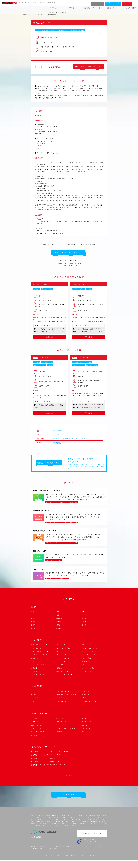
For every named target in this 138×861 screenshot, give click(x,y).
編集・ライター (87, 665)
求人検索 (127, 3)
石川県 (84, 625)
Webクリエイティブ (37, 726)
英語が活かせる (36, 729)
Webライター (60, 665)
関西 (83, 612)
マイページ (61, 266)
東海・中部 (60, 612)
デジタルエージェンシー (61, 435)
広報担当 (34, 668)
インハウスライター (88, 672)
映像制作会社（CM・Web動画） (66, 695)
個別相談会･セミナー (57, 8)
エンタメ (34, 736)
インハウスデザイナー (38, 675)
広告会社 (34, 692)
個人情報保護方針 (55, 850)
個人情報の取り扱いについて (40, 850)
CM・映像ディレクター (89, 655)
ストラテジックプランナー (65, 649)
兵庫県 (33, 625)
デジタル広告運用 (37, 662)
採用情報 (40, 848)
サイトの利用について (65, 848)
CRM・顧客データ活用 (63, 672)
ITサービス (34, 698)
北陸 (57, 615)
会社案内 (33, 848)
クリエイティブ (87, 722)
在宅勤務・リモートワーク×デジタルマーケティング (48, 765)
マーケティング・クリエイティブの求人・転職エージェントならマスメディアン (70, 857)
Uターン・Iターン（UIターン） (66, 729)
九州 (32, 615)
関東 (59, 443)
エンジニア (85, 726)
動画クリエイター (36, 658)
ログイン (97, 3)
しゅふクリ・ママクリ (38, 732)
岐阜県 (33, 622)
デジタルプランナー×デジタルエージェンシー (69, 439)
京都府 (84, 622)
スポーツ (84, 732)
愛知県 (84, 619)
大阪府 (58, 622)
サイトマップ (47, 848)
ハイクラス (34, 722)
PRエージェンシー (88, 692)
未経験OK (59, 732)
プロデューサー (61, 645)
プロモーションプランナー (90, 649)
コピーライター (61, 652)
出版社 (33, 701)
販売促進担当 (35, 672)
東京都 (55, 443)
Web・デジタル (61, 726)
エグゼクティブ (61, 722)
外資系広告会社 (61, 719)
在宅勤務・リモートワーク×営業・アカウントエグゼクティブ (51, 752)
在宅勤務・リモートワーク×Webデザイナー (45, 759)
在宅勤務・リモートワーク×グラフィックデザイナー (48, 755)
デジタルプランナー (60, 431)
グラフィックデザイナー (89, 652)
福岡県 (58, 625)
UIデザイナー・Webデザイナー (41, 655)
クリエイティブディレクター (40, 652)
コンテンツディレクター (39, 665)
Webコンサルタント (62, 658)
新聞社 (84, 698)
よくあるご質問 (88, 8)
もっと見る (68, 776)
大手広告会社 (35, 719)
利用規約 (55, 848)
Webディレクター (87, 662)
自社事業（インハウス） (89, 701)
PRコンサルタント (37, 649)
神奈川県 (59, 619)
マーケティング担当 (88, 668)
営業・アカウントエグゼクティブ (42, 645)
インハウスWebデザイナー (65, 675)
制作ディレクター (87, 645)
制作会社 (34, 695)
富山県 (33, 629)
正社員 (84, 719)
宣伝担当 (59, 668)
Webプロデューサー (62, 662)
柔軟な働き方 (86, 729)
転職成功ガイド (74, 8)
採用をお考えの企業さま (106, 8)
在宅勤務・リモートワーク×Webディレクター (46, 762)
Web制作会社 (86, 695)
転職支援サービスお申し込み (113, 3)
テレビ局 (59, 698)
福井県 (58, 629)
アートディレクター (62, 655)
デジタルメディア (62, 701)
